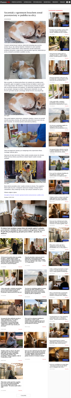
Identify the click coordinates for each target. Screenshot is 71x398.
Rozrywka (47, 2)
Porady (62, 2)
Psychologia (37, 2)
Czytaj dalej (23, 395)
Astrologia (27, 2)
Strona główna (17, 2)
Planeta (5, 2)
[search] (69, 2)
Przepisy (55, 2)
